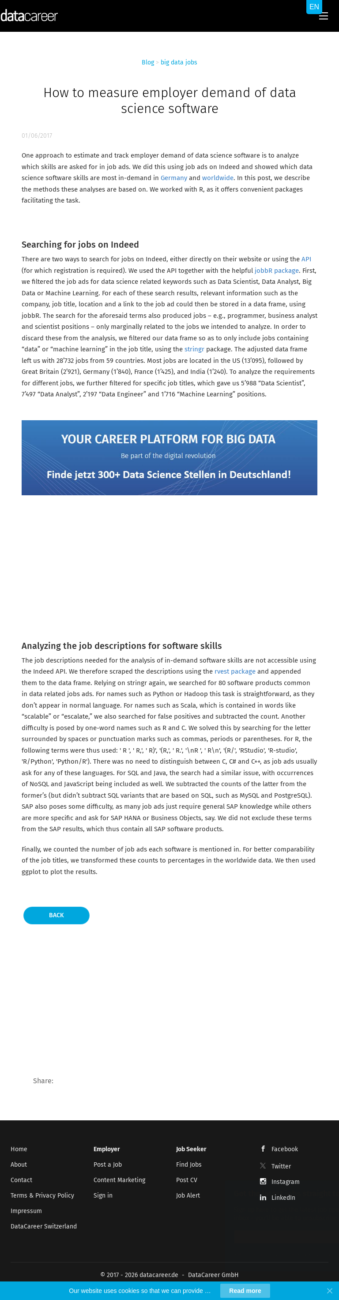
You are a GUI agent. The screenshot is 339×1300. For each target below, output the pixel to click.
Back (56, 915)
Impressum (26, 1211)
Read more (245, 1290)
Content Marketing (119, 1180)
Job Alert (188, 1195)
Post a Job (108, 1164)
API (306, 259)
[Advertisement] (169, 566)
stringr (194, 349)
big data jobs (179, 62)
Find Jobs (189, 1164)
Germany (174, 178)
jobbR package (277, 271)
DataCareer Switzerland (44, 1226)
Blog (148, 62)
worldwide (218, 178)
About (19, 1164)
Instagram (285, 1182)
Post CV (186, 1180)
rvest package (236, 671)
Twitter (281, 1166)
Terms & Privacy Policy (42, 1195)
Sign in (103, 1195)
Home (19, 1149)
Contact (21, 1180)
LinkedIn (283, 1198)
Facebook (284, 1149)
